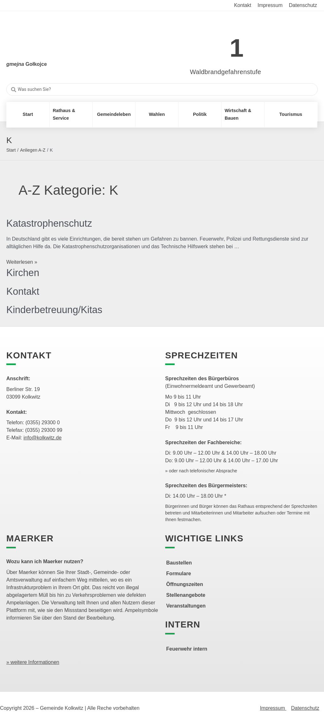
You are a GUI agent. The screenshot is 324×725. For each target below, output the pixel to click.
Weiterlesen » (21, 262)
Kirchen (23, 272)
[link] (216, 44)
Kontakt (23, 291)
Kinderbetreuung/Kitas (56, 309)
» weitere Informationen (32, 662)
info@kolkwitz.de (42, 437)
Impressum (273, 708)
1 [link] (237, 48)
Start (11, 150)
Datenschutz (305, 708)
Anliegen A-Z (32, 150)
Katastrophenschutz (51, 223)
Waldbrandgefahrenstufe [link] (225, 71)
